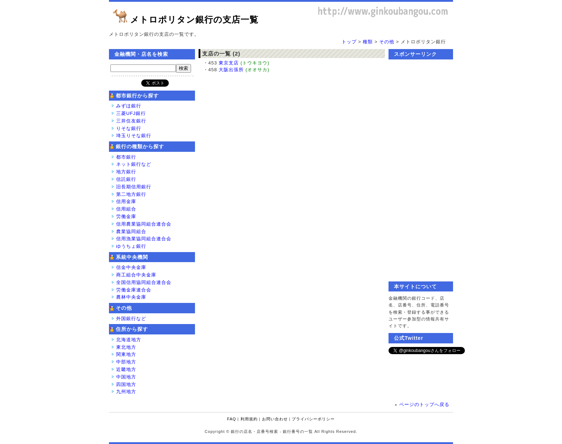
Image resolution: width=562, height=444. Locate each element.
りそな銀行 (128, 128)
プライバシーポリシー (313, 419)
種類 (368, 41)
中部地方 (126, 362)
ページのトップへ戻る (424, 404)
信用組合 (126, 209)
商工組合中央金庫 (136, 275)
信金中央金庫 (131, 267)
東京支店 (229, 63)
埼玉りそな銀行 (133, 135)
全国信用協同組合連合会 (143, 282)
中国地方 (126, 377)
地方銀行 (126, 171)
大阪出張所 (231, 69)
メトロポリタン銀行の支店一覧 (194, 19)
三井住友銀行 (131, 121)
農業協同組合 (131, 231)
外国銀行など (131, 318)
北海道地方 (128, 339)
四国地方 (126, 384)
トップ (349, 41)
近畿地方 (126, 369)
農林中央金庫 (131, 297)
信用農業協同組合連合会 (143, 224)
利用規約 (249, 419)
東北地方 (126, 347)
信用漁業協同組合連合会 (143, 238)
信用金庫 (126, 201)
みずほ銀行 (128, 105)
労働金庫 (126, 216)
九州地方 (126, 391)
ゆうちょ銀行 (131, 246)
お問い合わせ (275, 419)
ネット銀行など (133, 164)
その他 (386, 41)
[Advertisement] (420, 170)
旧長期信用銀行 (133, 186)
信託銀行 (126, 179)
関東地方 (126, 354)
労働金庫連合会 (133, 290)
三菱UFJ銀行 (131, 113)
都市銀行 (126, 157)
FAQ (231, 419)
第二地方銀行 (131, 194)
